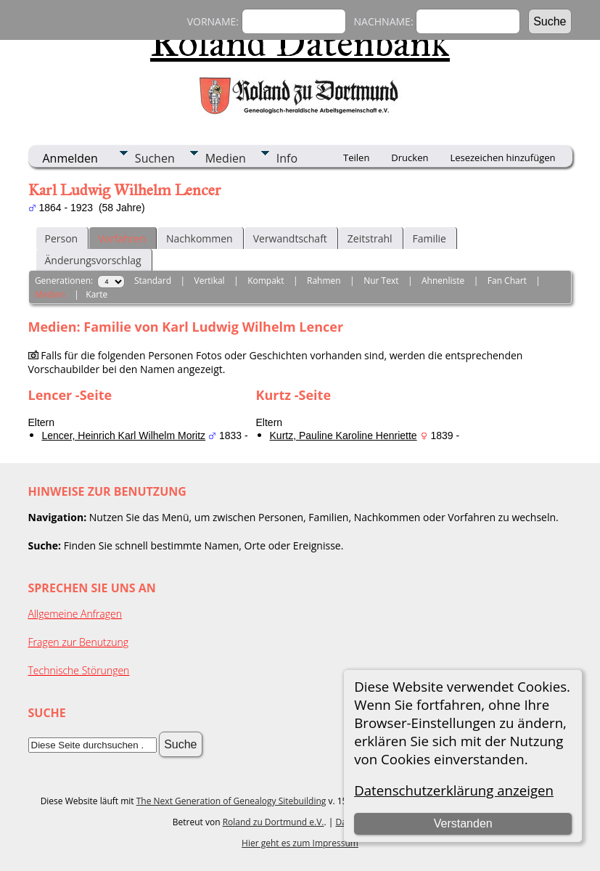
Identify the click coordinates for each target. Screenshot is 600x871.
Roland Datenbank (300, 43)
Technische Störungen (79, 670)
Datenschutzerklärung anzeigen (454, 790)
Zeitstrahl (370, 238)
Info (286, 158)
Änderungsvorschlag (93, 260)
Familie (429, 238)
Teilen (356, 157)
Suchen (155, 158)
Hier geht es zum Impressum (300, 843)
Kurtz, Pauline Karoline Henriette (343, 435)
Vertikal (209, 280)
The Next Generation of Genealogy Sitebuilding (231, 801)
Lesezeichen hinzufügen (502, 157)
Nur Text (380, 280)
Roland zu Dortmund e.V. (273, 822)
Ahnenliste (443, 280)
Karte (96, 294)
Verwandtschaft (290, 238)
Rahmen (324, 280)
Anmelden (70, 158)
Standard (152, 280)
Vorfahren (122, 238)
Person (61, 238)
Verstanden (463, 823)
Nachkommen (199, 238)
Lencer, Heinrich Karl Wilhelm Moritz (124, 435)
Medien (225, 158)
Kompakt (265, 280)
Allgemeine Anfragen (75, 614)
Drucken (409, 157)
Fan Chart (507, 280)
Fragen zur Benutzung (78, 642)
